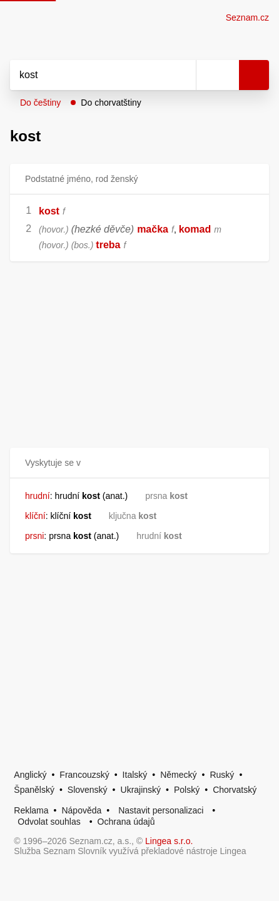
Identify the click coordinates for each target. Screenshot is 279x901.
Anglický (30, 775)
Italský (135, 775)
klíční (35, 516)
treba (108, 244)
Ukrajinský (141, 790)
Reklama (31, 810)
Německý (178, 775)
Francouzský (84, 775)
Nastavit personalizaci (160, 810)
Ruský (222, 775)
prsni (34, 536)
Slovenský (88, 790)
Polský (187, 790)
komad (195, 229)
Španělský (34, 790)
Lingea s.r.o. (169, 841)
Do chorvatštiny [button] (111, 103)
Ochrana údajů (126, 822)
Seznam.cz (247, 18)
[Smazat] (182, 75)
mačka (152, 229)
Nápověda (81, 810)
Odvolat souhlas (49, 822)
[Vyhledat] (89, 75)
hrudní (37, 496)
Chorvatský (234, 790)
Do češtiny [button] (40, 103)
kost (49, 211)
